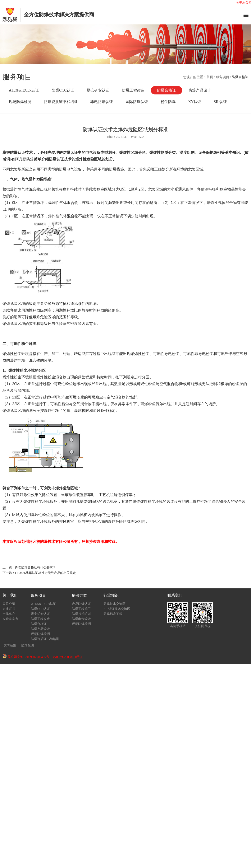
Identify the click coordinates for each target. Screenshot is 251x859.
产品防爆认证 (81, 604)
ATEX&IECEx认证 (24, 90)
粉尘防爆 (168, 102)
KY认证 (194, 102)
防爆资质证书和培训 (61, 102)
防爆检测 (27, 645)
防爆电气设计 (81, 619)
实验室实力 (10, 619)
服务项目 (222, 77)
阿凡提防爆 (24, 159)
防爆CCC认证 (63, 90)
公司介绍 (9, 604)
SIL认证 (220, 102)
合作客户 (9, 614)
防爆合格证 (166, 90)
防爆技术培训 (81, 614)
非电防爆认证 (101, 102)
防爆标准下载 (113, 614)
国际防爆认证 (137, 102)
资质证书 (9, 609)
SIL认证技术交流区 (117, 609)
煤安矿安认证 (98, 90)
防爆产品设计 (199, 90)
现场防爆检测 (20, 102)
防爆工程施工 (81, 609)
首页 (209, 77)
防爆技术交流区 (115, 604)
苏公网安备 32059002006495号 (26, 657)
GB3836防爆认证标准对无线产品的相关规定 (45, 573)
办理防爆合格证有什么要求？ (35, 567)
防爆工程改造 (133, 90)
